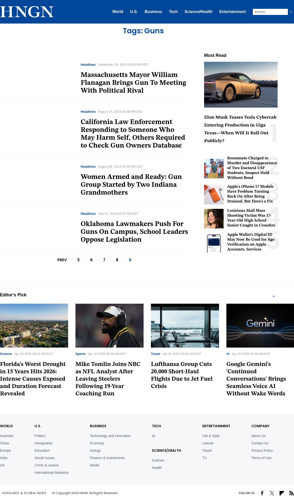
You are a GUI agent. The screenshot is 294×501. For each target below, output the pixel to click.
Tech (173, 12)
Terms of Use (261, 458)
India (3, 458)
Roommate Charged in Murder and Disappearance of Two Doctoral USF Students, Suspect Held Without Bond (252, 168)
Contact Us (259, 443)
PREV (62, 260)
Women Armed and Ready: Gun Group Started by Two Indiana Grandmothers (131, 185)
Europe (5, 450)
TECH (156, 426)
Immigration (43, 443)
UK (2, 465)
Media (94, 465)
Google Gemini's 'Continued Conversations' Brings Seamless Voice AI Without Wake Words (256, 379)
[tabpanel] (109, 352)
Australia (6, 436)
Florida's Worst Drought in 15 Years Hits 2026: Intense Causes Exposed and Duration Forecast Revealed (33, 379)
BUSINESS (98, 426)
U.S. (134, 12)
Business (153, 12)
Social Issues (45, 458)
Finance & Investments (107, 458)
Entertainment (232, 12)
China (4, 443)
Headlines (88, 64)
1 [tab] (273, 296)
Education (42, 450)
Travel (155, 354)
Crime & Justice (47, 465)
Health (157, 468)
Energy (95, 450)
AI (228, 354)
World (117, 12)
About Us (258, 436)
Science (6, 354)
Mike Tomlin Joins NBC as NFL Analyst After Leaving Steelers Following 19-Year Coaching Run (108, 379)
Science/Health (199, 12)
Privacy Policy (262, 450)
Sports (80, 354)
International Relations (52, 473)
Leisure (208, 443)
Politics (40, 436)
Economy (97, 443)
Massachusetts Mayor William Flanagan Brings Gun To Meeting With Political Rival (133, 83)
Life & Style (211, 436)
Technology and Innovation (110, 436)
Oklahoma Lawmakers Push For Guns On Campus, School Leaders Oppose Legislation (134, 232)
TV (204, 458)
